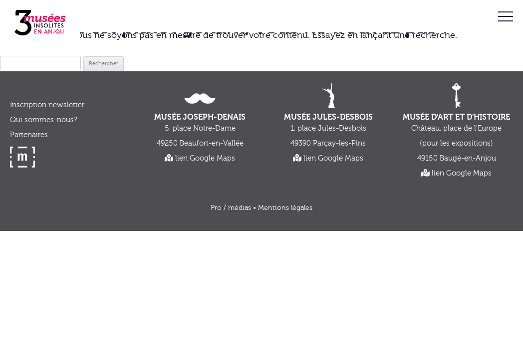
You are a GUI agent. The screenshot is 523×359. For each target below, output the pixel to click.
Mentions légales (285, 208)
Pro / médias (231, 208)
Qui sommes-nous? (43, 120)
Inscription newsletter (47, 105)
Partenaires (29, 135)
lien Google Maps (200, 158)
